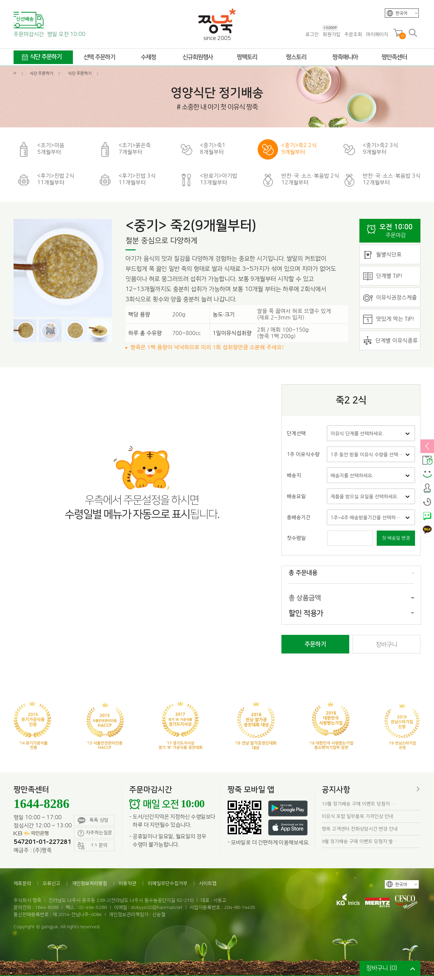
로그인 (312, 34)
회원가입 (331, 34)
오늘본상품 (427, 502)
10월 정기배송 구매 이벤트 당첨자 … (359, 804)
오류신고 (51, 883)
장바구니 (386, 644)
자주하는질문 (95, 833)
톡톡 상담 (93, 820)
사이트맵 (208, 883)
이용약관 (127, 883)
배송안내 (427, 460)
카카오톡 (427, 530)
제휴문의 (22, 883)
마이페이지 (377, 34)
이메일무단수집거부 (168, 883)
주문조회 (353, 34)
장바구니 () (381, 968)
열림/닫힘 (427, 446)
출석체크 (427, 488)
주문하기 (315, 644)
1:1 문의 (92, 845)
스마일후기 (427, 474)
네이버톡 (427, 516)
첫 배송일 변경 (396, 538)
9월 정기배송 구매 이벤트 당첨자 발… (359, 841)
